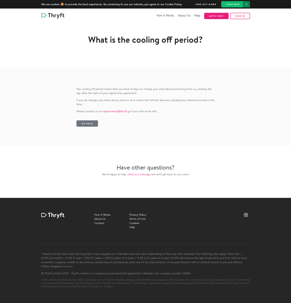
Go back (87, 123)
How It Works (165, 15)
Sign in (240, 15)
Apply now (216, 15)
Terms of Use (137, 219)
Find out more (206, 4)
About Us (184, 15)
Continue (238, 4)
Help (197, 15)
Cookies (134, 223)
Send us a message (139, 174)
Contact (99, 223)
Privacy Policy (137, 215)
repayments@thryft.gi (116, 111)
